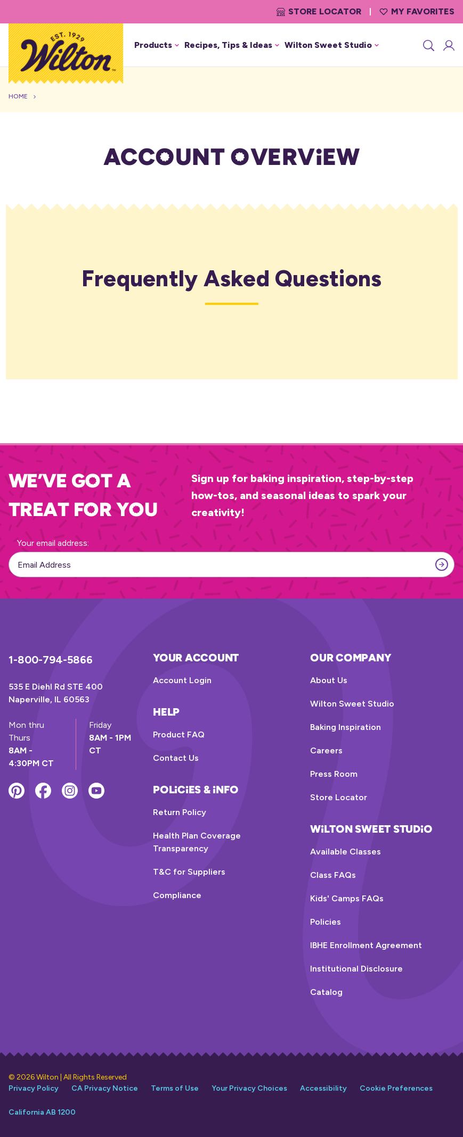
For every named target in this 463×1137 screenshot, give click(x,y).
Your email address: (53, 543)
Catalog (326, 992)
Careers (326, 750)
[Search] (427, 45)
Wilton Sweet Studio (352, 704)
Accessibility (323, 1088)
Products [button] (156, 45)
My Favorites (416, 11)
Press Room (334, 774)
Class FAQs (333, 875)
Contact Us (176, 758)
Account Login (182, 680)
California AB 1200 (42, 1112)
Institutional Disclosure (356, 969)
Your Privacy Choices (249, 1088)
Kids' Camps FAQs (347, 898)
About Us (328, 680)
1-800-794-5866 (51, 659)
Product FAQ (179, 734)
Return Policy (179, 812)
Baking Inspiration (345, 727)
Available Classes (345, 851)
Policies (325, 922)
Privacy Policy (34, 1088)
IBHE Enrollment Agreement (366, 945)
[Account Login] (448, 45)
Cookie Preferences (396, 1088)
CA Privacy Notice (104, 1088)
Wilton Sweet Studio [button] (332, 45)
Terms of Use (175, 1088)
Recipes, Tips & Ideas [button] (231, 45)
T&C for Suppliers (189, 872)
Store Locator (319, 11)
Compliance (177, 895)
